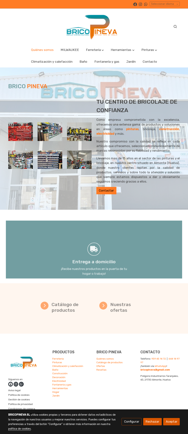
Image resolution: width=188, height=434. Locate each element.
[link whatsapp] (145, 4)
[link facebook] (135, 4)
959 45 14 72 (158, 358)
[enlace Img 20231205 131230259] (50, 131)
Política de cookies (19, 394)
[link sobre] (28, 363)
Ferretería (58, 358)
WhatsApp (161, 366)
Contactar (113, 190)
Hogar (55, 391)
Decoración (58, 377)
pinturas (140, 129)
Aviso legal (14, 390)
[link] (94, 26)
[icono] (44, 306)
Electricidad (59, 380)
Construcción (60, 373)
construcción (177, 129)
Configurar (131, 421)
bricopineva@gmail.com (155, 369)
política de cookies (19, 428)
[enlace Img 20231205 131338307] (20, 131)
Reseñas (101, 369)
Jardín (56, 395)
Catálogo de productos (109, 362)
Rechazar (152, 421)
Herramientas (60, 388)
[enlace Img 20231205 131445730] (79, 131)
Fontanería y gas (61, 384)
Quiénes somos (105, 358)
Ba (53, 369)
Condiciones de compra (21, 408)
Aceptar (171, 421)
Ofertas (100, 366)
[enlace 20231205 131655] (79, 159)
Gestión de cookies (19, 399)
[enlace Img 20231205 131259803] (20, 159)
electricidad (113, 133)
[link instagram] (140, 4)
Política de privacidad (20, 404)
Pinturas (57, 362)
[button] (95, 50)
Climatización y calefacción (67, 366)
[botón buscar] (175, 26)
